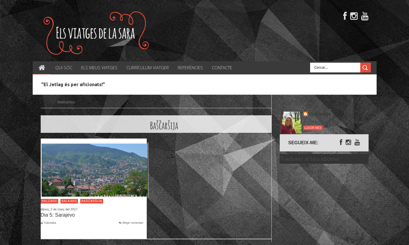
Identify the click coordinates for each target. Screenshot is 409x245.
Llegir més (313, 127)
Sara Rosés (320, 114)
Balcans (49, 201)
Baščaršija (91, 201)
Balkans (69, 201)
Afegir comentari (132, 223)
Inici (47, 102)
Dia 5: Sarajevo (58, 215)
